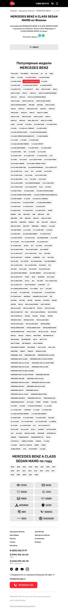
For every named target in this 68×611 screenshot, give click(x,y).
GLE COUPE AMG (44, 269)
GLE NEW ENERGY (35, 273)
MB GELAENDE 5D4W (49, 328)
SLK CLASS (14, 429)
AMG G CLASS (49, 105)
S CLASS (22, 406)
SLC (34, 425)
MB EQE (50, 316)
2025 (18, 467)
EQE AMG (28, 218)
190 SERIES (24, 73)
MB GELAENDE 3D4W (33, 328)
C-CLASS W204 (33, 148)
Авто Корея (14, 535)
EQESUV (31, 222)
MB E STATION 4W (16, 316)
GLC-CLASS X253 (16, 265)
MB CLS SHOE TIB (16, 312)
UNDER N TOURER (27, 441)
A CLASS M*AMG (30, 77)
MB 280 (13, 304)
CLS (26, 179)
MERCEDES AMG (30, 355)
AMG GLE (52, 109)
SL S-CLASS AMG (41, 421)
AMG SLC (14, 120)
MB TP (35, 339)
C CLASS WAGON (42, 136)
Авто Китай (39, 532)
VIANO (43, 445)
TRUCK (48, 437)
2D (41, 73)
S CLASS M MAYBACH (35, 406)
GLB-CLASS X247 (16, 257)
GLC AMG (51, 257)
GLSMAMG (41, 285)
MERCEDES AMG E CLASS (40, 367)
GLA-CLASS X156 (31, 253)
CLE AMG (39, 171)
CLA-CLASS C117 (51, 167)
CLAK (26, 171)
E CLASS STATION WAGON (45, 191)
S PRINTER (27, 410)
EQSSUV (44, 226)
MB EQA (27, 316)
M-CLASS (14, 292)
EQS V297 (26, 226)
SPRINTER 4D (51, 433)
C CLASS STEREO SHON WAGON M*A (22, 136)
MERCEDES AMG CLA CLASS (20, 363)
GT (48, 285)
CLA (51, 156)
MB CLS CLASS (50, 308)
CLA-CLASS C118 (16, 171)
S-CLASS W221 (16, 417)
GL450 (26, 245)
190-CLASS (34, 73)
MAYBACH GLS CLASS (40, 296)
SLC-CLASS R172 (44, 425)
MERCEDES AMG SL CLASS (19, 394)
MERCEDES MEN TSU (34, 398)
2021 (42, 467)
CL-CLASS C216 (42, 156)
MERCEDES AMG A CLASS (46, 355)
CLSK (41, 187)
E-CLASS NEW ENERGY (44, 202)
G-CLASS (49, 230)
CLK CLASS (28, 175)
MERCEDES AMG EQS (17, 378)
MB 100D (14, 300)
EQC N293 (14, 218)
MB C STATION (45, 304)
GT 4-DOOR (34, 288)
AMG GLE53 (14, 113)
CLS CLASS (42, 179)
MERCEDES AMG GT (17, 390)
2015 (29, 471)
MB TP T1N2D (15, 343)
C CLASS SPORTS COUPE (19, 132)
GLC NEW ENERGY (50, 261)
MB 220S (38, 300)
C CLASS (14, 128)
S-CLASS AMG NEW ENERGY (20, 414)
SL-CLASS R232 (25, 425)
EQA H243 (26, 214)
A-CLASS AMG (15, 85)
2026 (12, 467)
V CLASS (46, 441)
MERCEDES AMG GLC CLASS (41, 382)
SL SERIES (52, 421)
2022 (36, 467)
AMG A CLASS (45, 89)
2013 (41, 471)
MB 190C (22, 300)
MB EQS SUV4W (29, 320)
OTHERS (45, 402)
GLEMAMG (41, 277)
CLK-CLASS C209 (16, 179)
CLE (32, 171)
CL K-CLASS (42, 152)
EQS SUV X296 (15, 226)
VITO (24, 449)
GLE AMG (14, 269)
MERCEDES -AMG (16, 355)
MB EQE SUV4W (16, 320)
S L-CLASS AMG (16, 410)
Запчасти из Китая (42, 535)
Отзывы (38, 542)
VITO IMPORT (33, 449)
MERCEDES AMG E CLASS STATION (22, 374)
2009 (18, 475)
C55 (25, 152)
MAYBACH (27, 296)
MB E (26, 312)
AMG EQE (31, 105)
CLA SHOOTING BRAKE (35, 167)
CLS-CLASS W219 (31, 187)
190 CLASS (14, 73)
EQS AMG (45, 222)
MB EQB (34, 316)
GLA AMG (39, 245)
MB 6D (20, 304)
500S (51, 73)
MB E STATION (52, 312)
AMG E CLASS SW (28, 101)
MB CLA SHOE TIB (29, 308)
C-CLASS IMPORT (37, 144)
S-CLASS (36, 410)
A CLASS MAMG (16, 81)
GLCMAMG (42, 265)
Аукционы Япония (26, 11)
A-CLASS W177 (28, 89)
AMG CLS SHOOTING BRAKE (37, 97)
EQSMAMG (35, 226)
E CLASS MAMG (29, 191)
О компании (39, 539)
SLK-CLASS (24, 429)
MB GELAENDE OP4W (17, 331)
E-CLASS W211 (40, 206)
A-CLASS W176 (16, 89)
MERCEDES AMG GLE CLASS (36, 386)
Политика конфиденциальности (22, 606)
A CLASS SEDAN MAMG (31, 81)
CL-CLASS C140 (16, 156)
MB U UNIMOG (38, 343)
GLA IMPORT (44, 249)
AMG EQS (40, 105)
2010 (12, 475)
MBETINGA (14, 351)
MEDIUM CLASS (41, 351)
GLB (40, 253)
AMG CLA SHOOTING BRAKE (47, 93)
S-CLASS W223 (41, 417)
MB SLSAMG (15, 339)
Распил (13, 539)
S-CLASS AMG (46, 410)
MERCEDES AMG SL (32, 390)
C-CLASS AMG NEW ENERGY (20, 144)
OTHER (38, 402)
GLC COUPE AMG (36, 261)
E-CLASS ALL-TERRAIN (40, 199)
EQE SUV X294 (46, 218)
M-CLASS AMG (24, 292)
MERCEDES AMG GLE (17, 386)
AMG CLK (14, 97)
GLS (33, 281)
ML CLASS (30, 402)
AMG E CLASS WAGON (43, 101)
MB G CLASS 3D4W (17, 324)
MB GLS (28, 335)
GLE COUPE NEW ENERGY (19, 273)
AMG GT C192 (15, 116)
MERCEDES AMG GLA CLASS (20, 382)
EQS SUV (53, 222)
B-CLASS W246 (52, 124)
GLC (43, 257)
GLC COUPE (24, 261)
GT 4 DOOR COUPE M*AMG (19, 288)
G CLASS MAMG (16, 230)
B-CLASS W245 (39, 124)
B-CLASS (28, 124)
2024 (24, 467)
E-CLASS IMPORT (28, 202)
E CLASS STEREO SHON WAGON (21, 195)
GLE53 (27, 277)
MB (51, 296)
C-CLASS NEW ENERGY (18, 148)
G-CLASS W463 (45, 234)
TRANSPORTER (23, 437)
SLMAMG (41, 429)
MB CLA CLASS (16, 308)
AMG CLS (22, 97)
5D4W (13, 77)
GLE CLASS (23, 269)
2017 (18, 471)
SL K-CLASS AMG (27, 421)
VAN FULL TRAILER (25, 445)
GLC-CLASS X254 (31, 265)
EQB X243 (41, 214)
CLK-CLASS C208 (41, 175)
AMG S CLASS (38, 116)
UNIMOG (38, 441)
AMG (37, 89)
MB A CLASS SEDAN (31, 304)
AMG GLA (21, 109)
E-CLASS (27, 199)
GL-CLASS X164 (42, 242)
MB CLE (39, 308)
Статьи (12, 542)
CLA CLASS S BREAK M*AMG (36, 163)
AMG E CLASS (15, 101)
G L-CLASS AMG (38, 230)
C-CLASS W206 (16, 152)
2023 (30, 467)
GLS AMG (40, 281)
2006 (36, 475)
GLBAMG (28, 257)
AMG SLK (22, 120)
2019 (53, 467)
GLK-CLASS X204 (16, 281)
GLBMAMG (36, 257)
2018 (12, 471)
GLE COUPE (33, 269)
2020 (48, 467)
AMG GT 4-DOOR (42, 113)
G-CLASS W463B (16, 238)
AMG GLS (24, 113)
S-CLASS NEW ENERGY (39, 414)
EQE (21, 218)
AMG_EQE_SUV (33, 120)
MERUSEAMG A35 (49, 398)
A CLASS (20, 77)
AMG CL (24, 93)
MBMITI (22, 351)
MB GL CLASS (31, 331)
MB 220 (29, 300)
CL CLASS (32, 152)
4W (46, 73)
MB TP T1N (43, 339)
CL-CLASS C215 (29, 156)
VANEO (36, 445)
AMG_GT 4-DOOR (46, 120)
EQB (34, 214)
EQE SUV (36, 218)
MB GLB (53, 331)
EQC (48, 214)
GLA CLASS (48, 245)
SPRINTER (41, 433)
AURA (13, 124)
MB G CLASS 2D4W (42, 320)
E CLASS (48, 187)
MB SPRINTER (25, 339)
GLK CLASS (50, 277)
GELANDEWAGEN (42, 238)
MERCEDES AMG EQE (42, 374)
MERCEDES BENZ (43, 11)
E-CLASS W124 (16, 206)
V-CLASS (14, 445)
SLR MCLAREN (51, 429)
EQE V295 (14, 222)
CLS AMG (33, 179)
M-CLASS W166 (16, 296)
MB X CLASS (42, 347)
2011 (53, 471)
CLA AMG (14, 159)
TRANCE (13, 437)
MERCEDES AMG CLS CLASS (20, 367)
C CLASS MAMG (41, 128)
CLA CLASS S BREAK (17, 163)
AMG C (55, 89)
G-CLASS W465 (30, 238)
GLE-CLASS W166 (49, 273)
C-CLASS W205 (46, 148)
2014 (35, 471)
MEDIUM (30, 351)
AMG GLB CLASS (32, 109)
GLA (32, 245)
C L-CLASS (14, 140)
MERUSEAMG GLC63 (17, 402)
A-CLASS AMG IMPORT (30, 85)
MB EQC (42, 316)
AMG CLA (33, 93)
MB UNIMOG (31, 347)
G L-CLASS (27, 230)
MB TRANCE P (26, 343)
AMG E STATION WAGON (18, 105)
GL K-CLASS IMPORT (28, 242)
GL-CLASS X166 (16, 245)
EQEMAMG (23, 222)
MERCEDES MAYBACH (18, 398)
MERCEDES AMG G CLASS (35, 378)
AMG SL (47, 116)
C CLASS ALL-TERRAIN (26, 128)
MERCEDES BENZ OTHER (39, 394)
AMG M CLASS (26, 116)
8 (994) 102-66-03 (19, 554)
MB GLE (20, 335)
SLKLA (33, 429)
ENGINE (13, 214)
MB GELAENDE (45, 324)
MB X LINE (51, 347)
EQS (38, 222)
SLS (12, 433)
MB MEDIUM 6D (48, 335)
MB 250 (54, 300)
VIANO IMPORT (15, 449)
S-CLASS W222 (28, 417)
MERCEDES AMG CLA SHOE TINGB (43, 363)
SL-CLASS (14, 425)
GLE (49, 265)
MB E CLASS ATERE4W (38, 312)
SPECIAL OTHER (29, 433)
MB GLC (13, 335)
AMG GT (31, 113)
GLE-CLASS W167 (16, 277)
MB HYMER (37, 335)
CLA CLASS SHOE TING (18, 167)
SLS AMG (19, 433)
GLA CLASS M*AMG (17, 249)
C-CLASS (23, 140)
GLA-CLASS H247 (17, 253)
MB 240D (46, 300)
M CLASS (49, 288)
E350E (50, 210)
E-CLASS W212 (16, 210)
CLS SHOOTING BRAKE (32, 183)
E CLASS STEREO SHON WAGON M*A (45, 195)
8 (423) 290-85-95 (19, 561)
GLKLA (27, 281)
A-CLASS (44, 81)
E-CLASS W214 (40, 210)
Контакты (13, 545)
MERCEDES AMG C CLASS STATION (41, 359)
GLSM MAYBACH (30, 285)
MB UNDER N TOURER (18, 347)
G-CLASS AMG (15, 234)
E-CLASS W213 (28, 210)
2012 (47, 471)
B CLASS (20, 124)
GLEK (33, 277)
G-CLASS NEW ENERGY (30, 234)
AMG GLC (43, 109)
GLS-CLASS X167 (16, 285)
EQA (19, 214)
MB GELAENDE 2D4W (17, 328)
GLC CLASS (14, 261)
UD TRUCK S (15, 441)
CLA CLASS (23, 159)
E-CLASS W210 (28, 206)
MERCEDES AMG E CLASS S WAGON (22, 371)
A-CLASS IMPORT (46, 85)
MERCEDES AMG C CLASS (19, 359)
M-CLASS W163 (37, 292)
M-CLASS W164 (50, 292)
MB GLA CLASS (43, 331)
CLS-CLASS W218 (17, 187)
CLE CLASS (48, 171)
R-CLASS (14, 406)
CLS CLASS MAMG (17, 183)
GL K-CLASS (15, 242)
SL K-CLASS (15, 421)
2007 (30, 475)
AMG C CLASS (15, 93)
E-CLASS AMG (15, 202)
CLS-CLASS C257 (48, 183)
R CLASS (54, 402)
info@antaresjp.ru (18, 579)
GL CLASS (54, 238)
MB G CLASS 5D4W (32, 324)
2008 (24, 475)
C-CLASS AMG (33, 140)
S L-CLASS (48, 406)
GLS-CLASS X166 (51, 281)
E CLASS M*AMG (16, 191)
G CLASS (52, 226)
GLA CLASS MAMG (32, 249)
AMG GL (13, 109)
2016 (24, 471)
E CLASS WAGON (16, 199)
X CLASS (42, 449)
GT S (41, 288)
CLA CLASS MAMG (50, 159)
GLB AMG (47, 253)
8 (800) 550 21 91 (42, 3)
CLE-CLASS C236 (16, 175)
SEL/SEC (51, 417)
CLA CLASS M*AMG (35, 159)
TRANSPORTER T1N (37, 437)
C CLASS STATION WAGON (38, 132)
